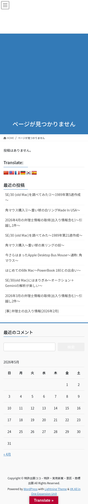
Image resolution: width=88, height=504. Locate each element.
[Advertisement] (44, 70)
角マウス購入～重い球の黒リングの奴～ (34, 245)
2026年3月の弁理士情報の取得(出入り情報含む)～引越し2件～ (43, 298)
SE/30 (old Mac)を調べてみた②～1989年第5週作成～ (42, 197)
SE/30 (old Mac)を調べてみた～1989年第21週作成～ (43, 235)
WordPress (30, 489)
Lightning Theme (56, 489)
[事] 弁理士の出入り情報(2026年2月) (32, 311)
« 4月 (7, 454)
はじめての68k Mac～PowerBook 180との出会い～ (43, 270)
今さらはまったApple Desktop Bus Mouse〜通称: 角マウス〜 (43, 258)
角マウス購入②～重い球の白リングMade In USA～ (42, 210)
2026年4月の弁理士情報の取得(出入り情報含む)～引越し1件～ (43, 223)
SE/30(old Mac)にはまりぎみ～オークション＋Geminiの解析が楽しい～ (39, 283)
